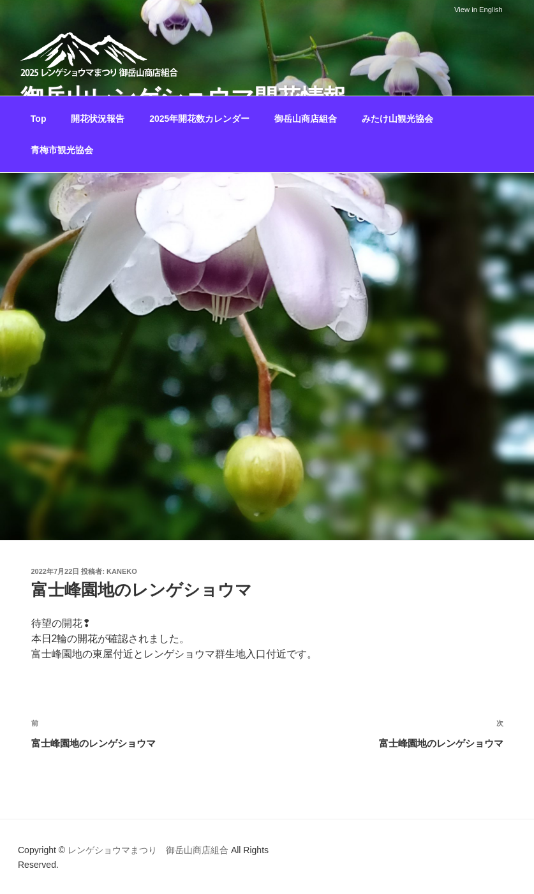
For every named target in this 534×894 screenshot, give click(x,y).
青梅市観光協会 (62, 150)
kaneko (122, 571)
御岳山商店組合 (305, 119)
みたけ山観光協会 (397, 119)
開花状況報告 (97, 119)
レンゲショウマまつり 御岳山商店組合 (148, 850)
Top (39, 119)
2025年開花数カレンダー (199, 119)
